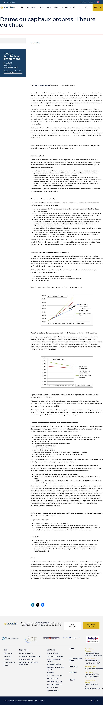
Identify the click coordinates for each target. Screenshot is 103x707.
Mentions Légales (32, 701)
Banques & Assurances (54, 682)
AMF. (25, 625)
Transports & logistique (54, 676)
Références (7, 656)
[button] (98, 7)
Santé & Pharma (52, 679)
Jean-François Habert (42, 85)
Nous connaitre (46, 8)
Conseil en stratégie (26, 653)
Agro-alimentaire (52, 691)
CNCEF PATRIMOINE (42, 623)
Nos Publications (9, 662)
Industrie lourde (52, 688)
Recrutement (92, 2)
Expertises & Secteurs (29, 8)
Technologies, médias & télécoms (55, 661)
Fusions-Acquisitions (26, 659)
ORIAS (42, 625)
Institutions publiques (54, 685)
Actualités (83, 2)
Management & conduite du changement (28, 664)
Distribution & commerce (55, 656)
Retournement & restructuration (30, 656)
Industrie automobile (54, 665)
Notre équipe (8, 653)
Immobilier (50, 673)
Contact (6, 665)
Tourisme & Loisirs (53, 653)
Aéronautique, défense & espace (55, 669)
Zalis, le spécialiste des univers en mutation (16, 701)
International (58, 8)
